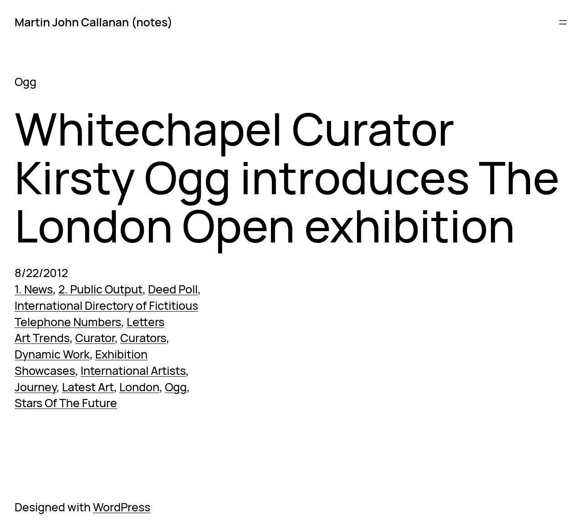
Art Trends (42, 338)
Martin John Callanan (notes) (94, 22)
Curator (95, 338)
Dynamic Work (52, 354)
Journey (35, 387)
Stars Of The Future (66, 403)
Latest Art (88, 387)
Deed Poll (173, 289)
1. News (34, 289)
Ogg (176, 387)
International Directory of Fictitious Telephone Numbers (106, 314)
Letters (145, 322)
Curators (143, 338)
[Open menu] (562, 22)
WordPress (121, 507)
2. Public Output (100, 289)
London (139, 387)
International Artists (133, 371)
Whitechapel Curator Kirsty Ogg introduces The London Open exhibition (287, 177)
